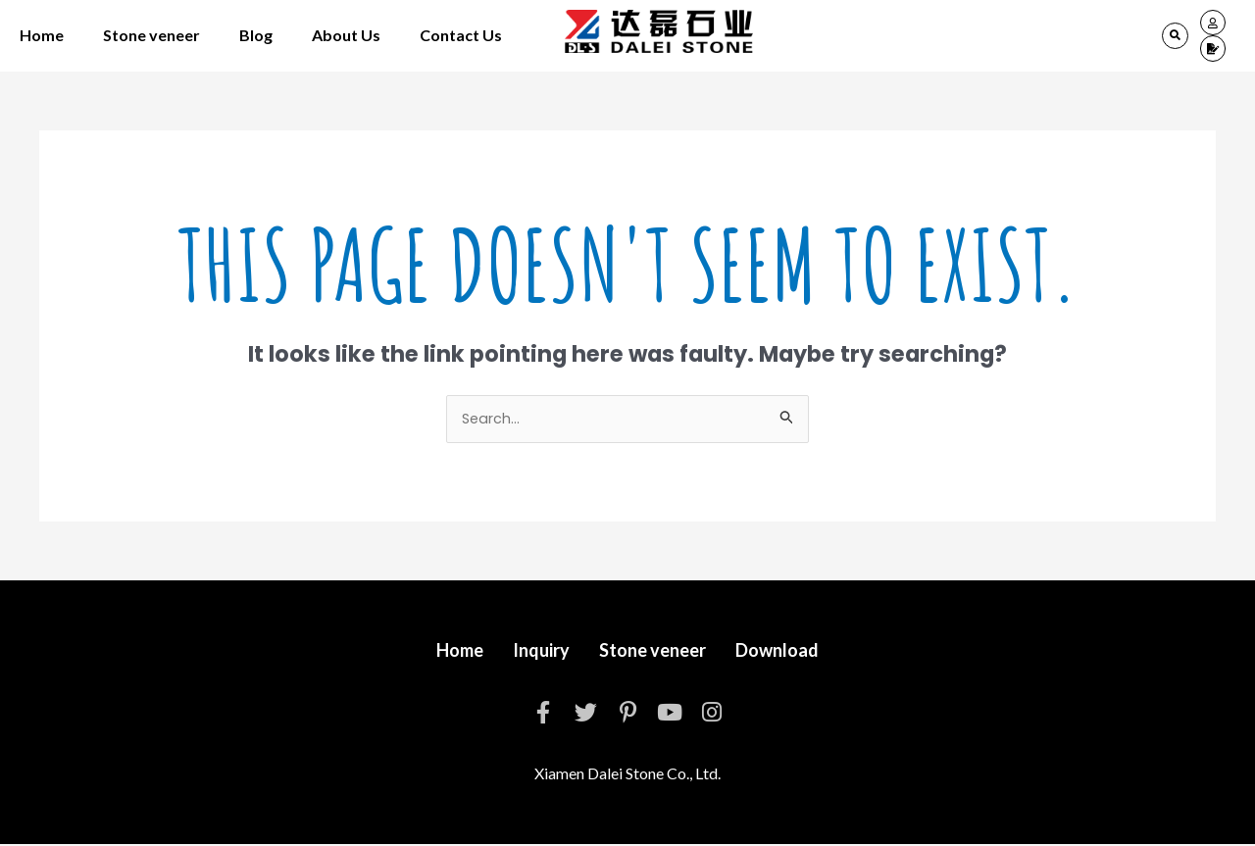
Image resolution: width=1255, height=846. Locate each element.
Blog (256, 34)
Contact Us (461, 34)
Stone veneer (151, 34)
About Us (346, 34)
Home (42, 34)
